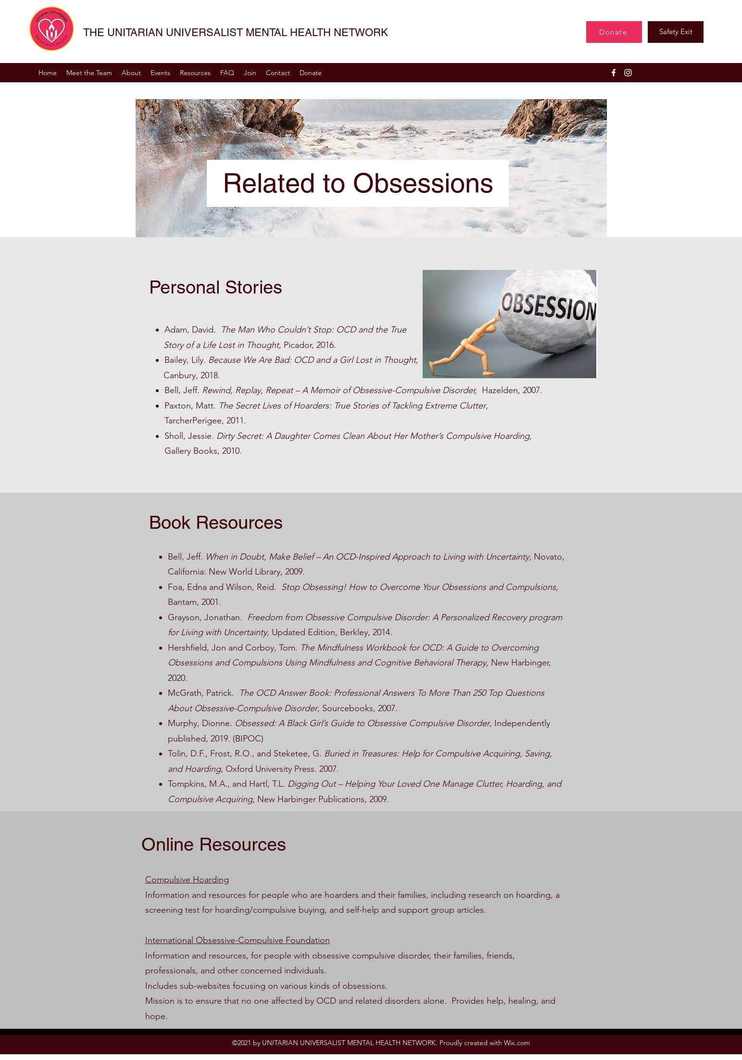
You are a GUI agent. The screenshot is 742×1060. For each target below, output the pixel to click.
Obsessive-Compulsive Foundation (263, 940)
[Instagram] (628, 72)
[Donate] (614, 32)
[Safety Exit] (676, 32)
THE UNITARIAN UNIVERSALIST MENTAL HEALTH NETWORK (235, 32)
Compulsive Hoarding (187, 879)
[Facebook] (613, 72)
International (170, 940)
